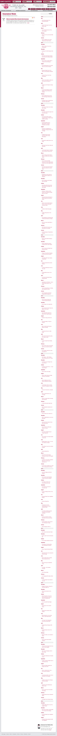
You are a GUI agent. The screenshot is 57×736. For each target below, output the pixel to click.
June (42, 73)
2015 (42, 642)
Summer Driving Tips (45, 501)
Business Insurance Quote (49, 2)
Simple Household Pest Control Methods (47, 263)
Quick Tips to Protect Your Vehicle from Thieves (47, 108)
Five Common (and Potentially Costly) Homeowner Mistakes (47, 478)
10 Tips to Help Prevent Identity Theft (47, 341)
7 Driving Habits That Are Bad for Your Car (47, 580)
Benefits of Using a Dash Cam (47, 317)
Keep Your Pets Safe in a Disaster (47, 389)
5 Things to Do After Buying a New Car (47, 52)
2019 (42, 409)
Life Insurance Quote (37, 2)
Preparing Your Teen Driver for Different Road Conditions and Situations (47, 175)
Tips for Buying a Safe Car (46, 526)
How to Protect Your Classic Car (47, 413)
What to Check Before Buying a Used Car (47, 239)
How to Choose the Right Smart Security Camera (47, 249)
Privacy (22, 734)
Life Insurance (35, 11)
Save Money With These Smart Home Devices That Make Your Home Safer (47, 186)
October (42, 54)
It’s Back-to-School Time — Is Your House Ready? (47, 367)
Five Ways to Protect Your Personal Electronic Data (46, 482)
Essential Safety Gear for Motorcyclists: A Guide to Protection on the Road (46, 123)
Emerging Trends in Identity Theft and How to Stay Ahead (47, 101)
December (43, 44)
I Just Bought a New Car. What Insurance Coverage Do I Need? (47, 386)
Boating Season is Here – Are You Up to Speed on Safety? (47, 442)
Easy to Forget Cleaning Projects (47, 549)
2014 (42, 701)
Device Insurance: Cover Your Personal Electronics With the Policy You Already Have (47, 597)
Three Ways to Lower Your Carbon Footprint (47, 447)
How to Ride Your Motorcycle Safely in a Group (46, 427)
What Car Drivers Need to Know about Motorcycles (47, 423)
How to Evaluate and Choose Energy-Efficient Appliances (46, 293)
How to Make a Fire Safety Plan (47, 304)
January (42, 37)
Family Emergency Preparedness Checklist (47, 233)
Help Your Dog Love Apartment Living (47, 563)
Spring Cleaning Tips (45, 451)
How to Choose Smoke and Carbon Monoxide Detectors (46, 300)
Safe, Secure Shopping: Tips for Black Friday (47, 651)
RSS (34, 17)
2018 (42, 468)
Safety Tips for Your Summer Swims (46, 606)
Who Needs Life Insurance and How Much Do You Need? (47, 228)
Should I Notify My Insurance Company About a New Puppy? (47, 244)
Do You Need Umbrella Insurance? (47, 540)
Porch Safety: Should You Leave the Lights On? (47, 351)
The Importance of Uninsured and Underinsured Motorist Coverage (47, 218)
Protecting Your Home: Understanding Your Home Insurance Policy (46, 506)
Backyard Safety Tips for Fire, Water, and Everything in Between (47, 71)
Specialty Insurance (49, 11)
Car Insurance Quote (16, 2)
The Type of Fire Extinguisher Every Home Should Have (46, 621)
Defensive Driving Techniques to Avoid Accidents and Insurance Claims (47, 198)
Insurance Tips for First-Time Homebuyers (46, 76)
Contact (7, 734)
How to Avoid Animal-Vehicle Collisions (46, 640)
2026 (42, 16)
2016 (42, 582)
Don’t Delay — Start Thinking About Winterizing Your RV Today (47, 358)
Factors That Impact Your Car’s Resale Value (47, 26)
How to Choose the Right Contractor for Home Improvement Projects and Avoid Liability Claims (47, 162)
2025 (42, 42)
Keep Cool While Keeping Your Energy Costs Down (47, 666)
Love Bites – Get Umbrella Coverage (46, 568)
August (42, 63)
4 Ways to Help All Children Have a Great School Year (47, 661)
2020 (42, 353)
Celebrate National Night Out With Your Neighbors (47, 720)
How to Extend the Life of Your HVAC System (47, 30)
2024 (42, 103)
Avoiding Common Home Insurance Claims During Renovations (46, 135)
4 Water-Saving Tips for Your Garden (46, 213)
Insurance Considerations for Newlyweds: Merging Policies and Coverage (47, 129)
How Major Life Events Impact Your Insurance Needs (47, 112)
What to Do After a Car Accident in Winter (47, 635)
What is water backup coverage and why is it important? (47, 376)
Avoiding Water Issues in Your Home (47, 273)
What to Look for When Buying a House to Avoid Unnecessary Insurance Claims (47, 204)
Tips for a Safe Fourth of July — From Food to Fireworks (47, 671)
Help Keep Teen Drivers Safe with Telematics (47, 146)
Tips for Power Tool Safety (46, 371)
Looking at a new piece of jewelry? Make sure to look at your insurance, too (47, 460)
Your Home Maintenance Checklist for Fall (47, 656)
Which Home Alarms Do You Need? (46, 592)
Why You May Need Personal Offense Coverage (46, 327)
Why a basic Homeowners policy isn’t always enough (47, 336)
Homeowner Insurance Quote (27, 2)
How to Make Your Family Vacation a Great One (47, 437)
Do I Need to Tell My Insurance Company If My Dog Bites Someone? (47, 512)
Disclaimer (25, 734)
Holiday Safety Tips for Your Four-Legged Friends (47, 705)
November (43, 49)
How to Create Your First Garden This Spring (47, 690)
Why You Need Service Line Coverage (46, 394)
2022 (42, 235)
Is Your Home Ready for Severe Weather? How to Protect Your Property (47, 90)
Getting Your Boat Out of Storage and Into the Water (47, 680)
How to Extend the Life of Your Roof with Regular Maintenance (47, 96)
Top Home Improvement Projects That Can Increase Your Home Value (47, 167)
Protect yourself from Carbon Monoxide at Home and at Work (47, 517)
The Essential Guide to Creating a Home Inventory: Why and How (47, 151)
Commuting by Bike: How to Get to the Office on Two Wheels (47, 676)
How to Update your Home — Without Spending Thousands (46, 381)
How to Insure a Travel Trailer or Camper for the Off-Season (47, 61)
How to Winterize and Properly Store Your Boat (47, 181)
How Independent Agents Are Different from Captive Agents (46, 313)
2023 (42, 170)
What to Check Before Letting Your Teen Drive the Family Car (47, 81)
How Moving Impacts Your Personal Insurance (46, 21)
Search (50, 13)
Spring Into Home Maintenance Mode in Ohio (47, 685)
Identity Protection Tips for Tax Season (47, 630)
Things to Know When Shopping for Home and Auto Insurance (47, 254)
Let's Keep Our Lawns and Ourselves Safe (46, 487)
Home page (3, 734)
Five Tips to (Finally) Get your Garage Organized (46, 432)
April (42, 23)
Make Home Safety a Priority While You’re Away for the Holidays (47, 710)
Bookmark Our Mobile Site (47, 725)
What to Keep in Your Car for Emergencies (46, 47)
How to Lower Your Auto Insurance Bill (47, 536)
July (41, 68)
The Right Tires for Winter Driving (47, 699)
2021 (42, 295)
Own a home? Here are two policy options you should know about (47, 346)
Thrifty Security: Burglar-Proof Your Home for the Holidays (47, 647)
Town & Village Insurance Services (13, 6)
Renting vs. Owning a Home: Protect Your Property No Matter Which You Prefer (47, 192)
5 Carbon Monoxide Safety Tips (47, 403)
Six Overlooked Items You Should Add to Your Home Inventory (47, 66)
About (11, 734)
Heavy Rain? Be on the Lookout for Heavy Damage (47, 553)
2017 (42, 528)
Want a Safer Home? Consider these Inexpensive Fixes (47, 558)
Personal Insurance (7, 11)
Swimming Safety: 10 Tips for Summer (46, 322)
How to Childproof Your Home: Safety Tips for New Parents (47, 40)
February (42, 33)
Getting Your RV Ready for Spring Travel (47, 85)
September (43, 58)
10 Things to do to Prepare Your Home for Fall (47, 362)
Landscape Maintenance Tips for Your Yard (47, 268)
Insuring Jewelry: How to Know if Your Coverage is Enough (47, 522)
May (42, 18)
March (42, 28)
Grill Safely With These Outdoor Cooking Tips (47, 258)
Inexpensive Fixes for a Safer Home (46, 332)
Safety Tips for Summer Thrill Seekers (46, 611)
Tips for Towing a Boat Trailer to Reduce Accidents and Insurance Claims (47, 156)
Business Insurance (22, 11)
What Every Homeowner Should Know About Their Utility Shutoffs (47, 56)
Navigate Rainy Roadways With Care (47, 626)
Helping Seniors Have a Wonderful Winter (47, 695)
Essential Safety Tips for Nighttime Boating (47, 497)
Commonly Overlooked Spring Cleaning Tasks (47, 278)
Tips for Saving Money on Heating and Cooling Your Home (47, 289)
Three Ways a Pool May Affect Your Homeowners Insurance (47, 545)
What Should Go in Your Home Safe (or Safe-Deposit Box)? (47, 616)
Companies (14, 734)
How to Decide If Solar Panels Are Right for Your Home (47, 309)
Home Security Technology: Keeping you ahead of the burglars (47, 455)
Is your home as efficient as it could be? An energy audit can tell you (47, 466)
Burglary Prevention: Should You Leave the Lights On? (47, 587)
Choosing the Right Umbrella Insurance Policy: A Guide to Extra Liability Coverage (47, 117)
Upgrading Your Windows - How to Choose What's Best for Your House (47, 283)
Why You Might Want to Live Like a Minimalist (47, 418)
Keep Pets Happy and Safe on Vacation (47, 473)
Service (18, 734)
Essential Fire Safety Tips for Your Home (47, 141)
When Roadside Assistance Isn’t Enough (47, 408)
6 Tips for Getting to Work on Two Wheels (47, 492)
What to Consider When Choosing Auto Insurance (17, 19)
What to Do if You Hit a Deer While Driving (47, 35)
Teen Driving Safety (45, 572)
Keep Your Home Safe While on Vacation (47, 223)
